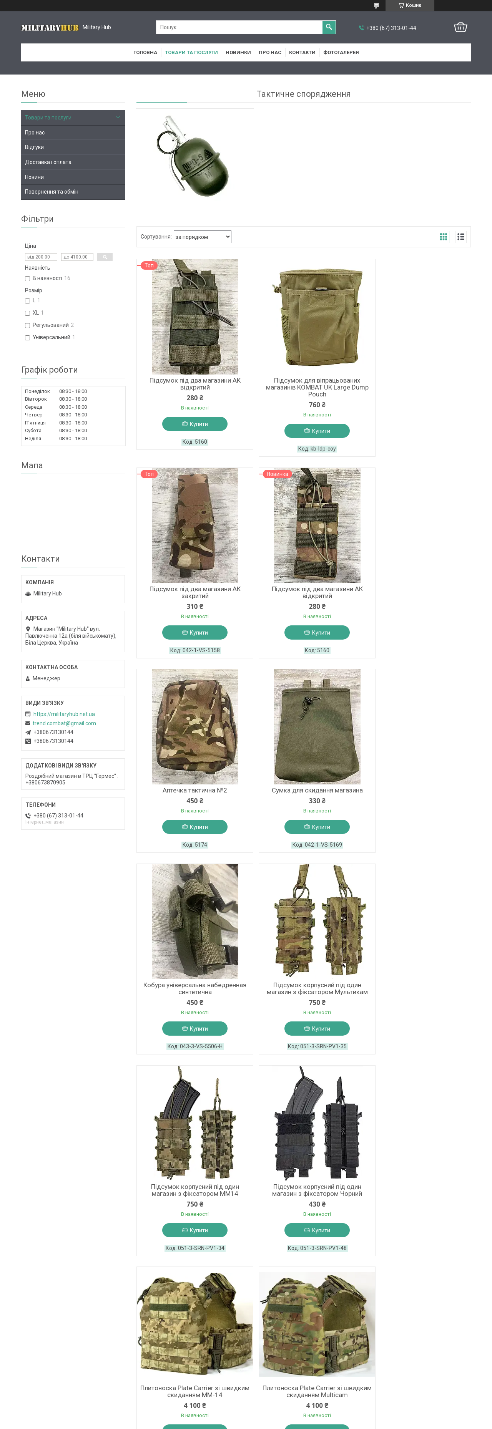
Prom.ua (283, 1408)
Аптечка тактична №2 (303, 591)
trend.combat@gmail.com (64, 723)
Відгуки (34, 147)
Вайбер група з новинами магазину (180, 1376)
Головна (145, 52)
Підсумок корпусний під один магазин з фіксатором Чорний (190, 1000)
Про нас (270, 52)
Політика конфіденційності (290, 1421)
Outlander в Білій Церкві (279, 1346)
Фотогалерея (341, 52)
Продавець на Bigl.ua (246, 1414)
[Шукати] (329, 27)
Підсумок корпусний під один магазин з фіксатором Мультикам (303, 797)
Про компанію (38, 1356)
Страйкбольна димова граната (303, 1198)
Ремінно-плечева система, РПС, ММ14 (190, 1202)
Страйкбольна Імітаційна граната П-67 (417, 1202)
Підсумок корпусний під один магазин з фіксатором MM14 (417, 797)
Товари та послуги (191, 52)
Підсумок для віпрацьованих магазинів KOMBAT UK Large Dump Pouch (303, 389)
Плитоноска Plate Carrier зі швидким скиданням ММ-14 (303, 1000)
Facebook (147, 1346)
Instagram (147, 1356)
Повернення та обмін (51, 192)
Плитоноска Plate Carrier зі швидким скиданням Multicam (416, 1000)
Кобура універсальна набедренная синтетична (190, 797)
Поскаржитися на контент (229, 1421)
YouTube (146, 1366)
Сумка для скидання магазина (416, 591)
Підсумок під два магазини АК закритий (416, 386)
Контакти (302, 52)
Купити (194, 426)
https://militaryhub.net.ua (64, 714)
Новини (34, 177)
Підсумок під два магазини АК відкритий (190, 386)
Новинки (238, 52)
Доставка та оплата (46, 1376)
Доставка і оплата (48, 162)
